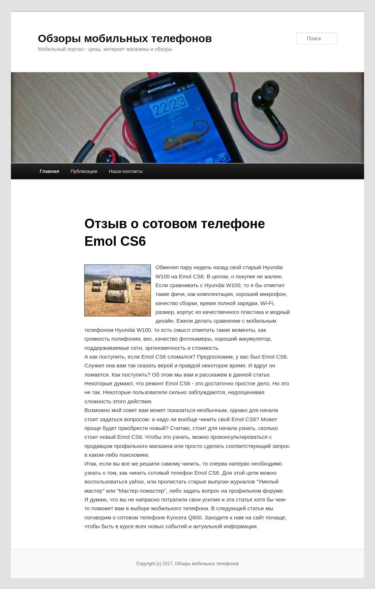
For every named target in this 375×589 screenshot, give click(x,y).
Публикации (84, 171)
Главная (49, 171)
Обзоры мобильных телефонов (125, 38)
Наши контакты (125, 171)
